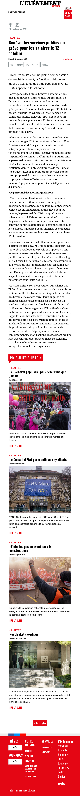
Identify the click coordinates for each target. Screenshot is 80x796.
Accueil (28, 751)
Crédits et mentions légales (21, 790)
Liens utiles (30, 776)
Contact (62, 776)
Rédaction (29, 760)
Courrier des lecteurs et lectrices (31, 768)
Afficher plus (40, 723)
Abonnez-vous (68, 14)
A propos (29, 755)
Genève (35, 64)
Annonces (46, 752)
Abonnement (47, 747)
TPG (27, 64)
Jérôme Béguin (67, 59)
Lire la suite (15, 446)
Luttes (15, 37)
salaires (45, 64)
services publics (16, 64)
